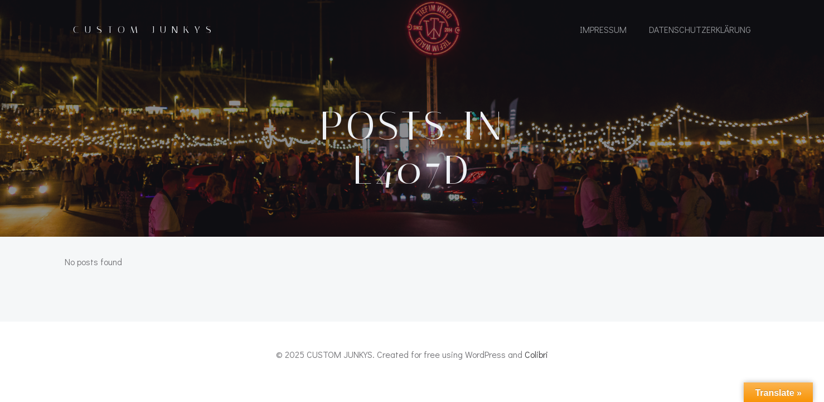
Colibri (536, 354)
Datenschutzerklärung (700, 29)
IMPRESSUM (603, 29)
